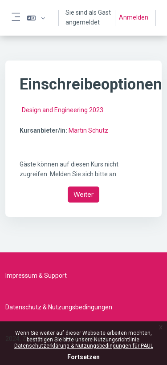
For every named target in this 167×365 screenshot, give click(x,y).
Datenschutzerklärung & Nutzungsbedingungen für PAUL (83, 346)
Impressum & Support (36, 275)
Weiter (83, 194)
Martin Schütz (88, 130)
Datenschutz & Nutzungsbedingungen (58, 307)
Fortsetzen (83, 357)
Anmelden (133, 17)
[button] (36, 17)
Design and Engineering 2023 (62, 110)
